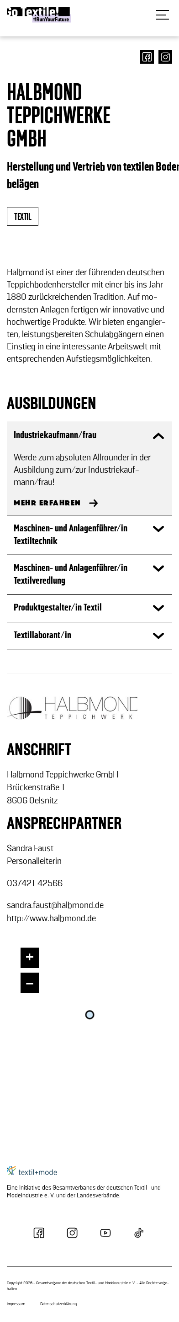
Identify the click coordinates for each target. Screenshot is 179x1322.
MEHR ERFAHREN (47, 503)
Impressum (16, 1304)
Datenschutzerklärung (58, 1304)
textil (22, 217)
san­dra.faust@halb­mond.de (55, 905)
